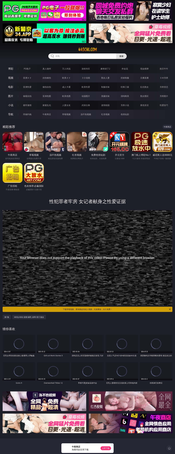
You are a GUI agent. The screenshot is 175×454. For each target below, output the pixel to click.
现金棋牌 (144, 68)
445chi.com (87, 49)
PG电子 (27, 68)
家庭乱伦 (47, 105)
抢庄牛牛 (164, 68)
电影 (10, 87)
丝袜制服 (125, 77)
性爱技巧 (164, 105)
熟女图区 (144, 96)
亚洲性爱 (27, 87)
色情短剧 (125, 114)
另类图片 (164, 96)
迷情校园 (105, 105)
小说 (10, 105)
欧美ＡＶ (66, 77)
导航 (10, 114)
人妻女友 (66, 105)
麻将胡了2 (105, 68)
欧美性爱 (86, 87)
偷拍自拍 (47, 87)
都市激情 (27, 105)
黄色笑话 (144, 105)
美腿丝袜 (105, 96)
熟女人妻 (105, 77)
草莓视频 (66, 114)
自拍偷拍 (47, 77)
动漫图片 (86, 96)
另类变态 (164, 87)
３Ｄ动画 (86, 77)
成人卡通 (66, 87)
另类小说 (125, 105)
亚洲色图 (47, 96)
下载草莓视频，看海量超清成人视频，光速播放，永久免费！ (117, 309)
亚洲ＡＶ (27, 77)
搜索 (121, 56)
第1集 (6, 317)
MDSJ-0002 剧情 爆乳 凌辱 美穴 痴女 (29, 317)
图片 (10, 96)
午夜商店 (47, 114)
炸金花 (125, 68)
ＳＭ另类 (164, 77)
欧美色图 (66, 96)
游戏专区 (86, 68)
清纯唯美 (125, 96)
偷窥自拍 (27, 96)
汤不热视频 (86, 114)
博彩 (10, 68)
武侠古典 (86, 105)
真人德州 (47, 68)
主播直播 (144, 77)
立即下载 (105, 448)
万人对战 (66, 68)
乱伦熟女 (144, 87)
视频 (10, 78)
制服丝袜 (105, 87)
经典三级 (125, 87)
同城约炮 (27, 114)
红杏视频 (105, 114)
